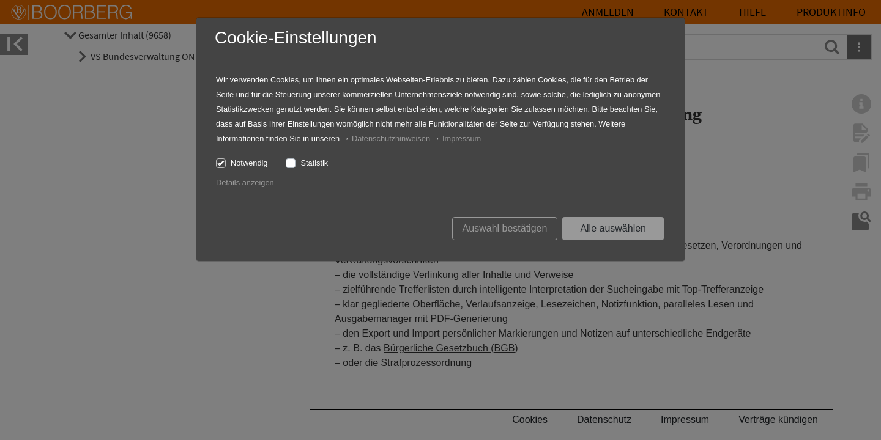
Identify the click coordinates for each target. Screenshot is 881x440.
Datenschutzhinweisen (391, 138)
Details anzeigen (245, 182)
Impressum (461, 138)
